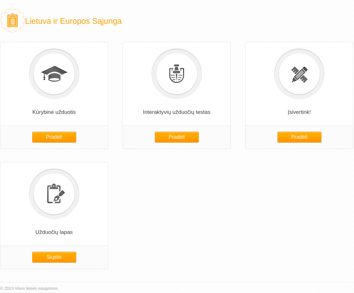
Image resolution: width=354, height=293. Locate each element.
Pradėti (54, 137)
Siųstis (53, 257)
